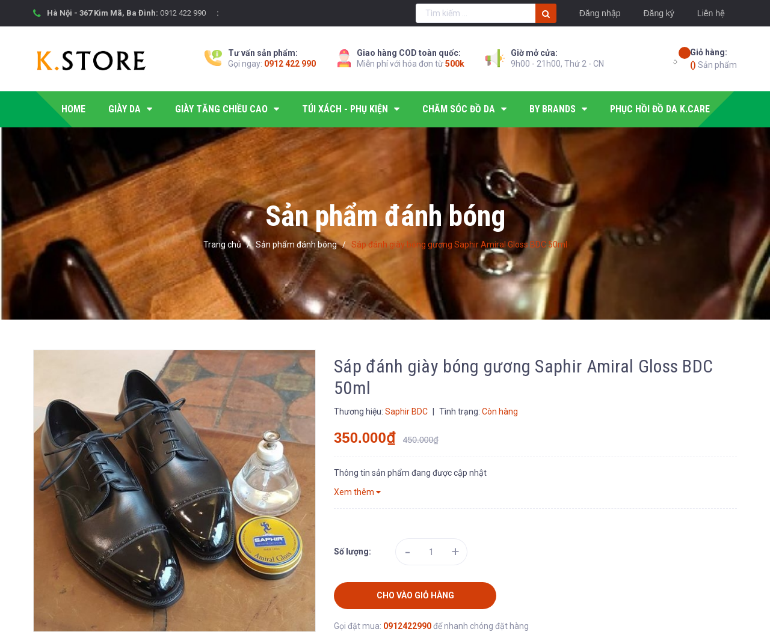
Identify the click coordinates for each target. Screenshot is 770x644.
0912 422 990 (183, 12)
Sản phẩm (713, 58)
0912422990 (408, 626)
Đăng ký (658, 13)
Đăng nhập (600, 13)
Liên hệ (711, 13)
